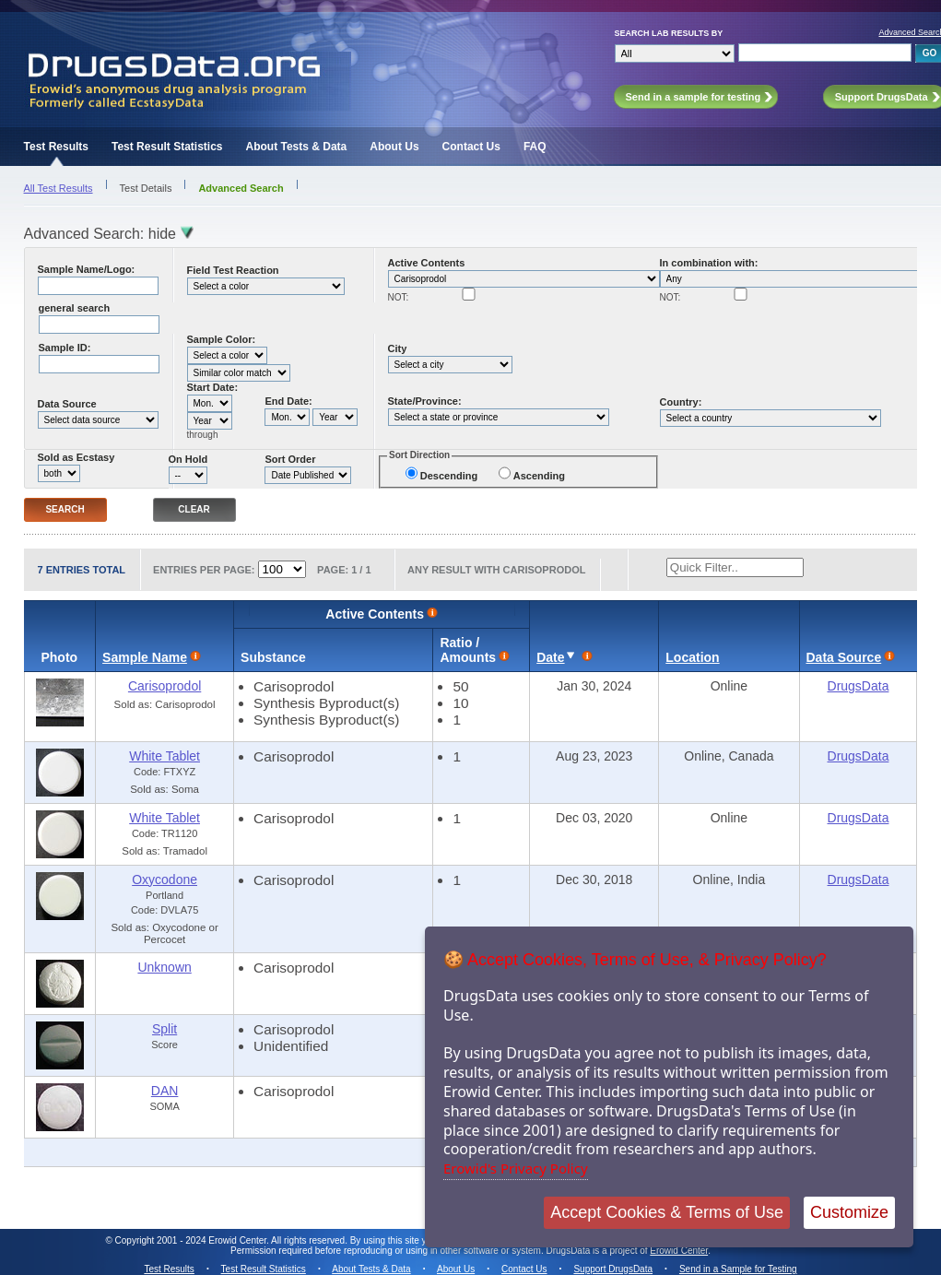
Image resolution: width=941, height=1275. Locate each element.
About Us (394, 146)
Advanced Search (240, 188)
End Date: (288, 401)
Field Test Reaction (233, 270)
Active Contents (426, 262)
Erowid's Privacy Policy (515, 1168)
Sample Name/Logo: (86, 269)
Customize (849, 1212)
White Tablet (164, 756)
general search (75, 307)
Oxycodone (164, 879)
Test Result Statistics (167, 146)
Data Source (67, 403)
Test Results (56, 146)
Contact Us (471, 146)
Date (550, 657)
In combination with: (709, 262)
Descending (448, 475)
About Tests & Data (296, 146)
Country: (681, 401)
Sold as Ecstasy (76, 457)
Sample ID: (65, 347)
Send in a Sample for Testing (738, 1269)
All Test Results (58, 188)
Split (164, 1028)
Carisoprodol (164, 686)
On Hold (188, 459)
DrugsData (858, 686)
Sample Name (144, 657)
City (397, 348)
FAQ (535, 146)
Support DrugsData (613, 1269)
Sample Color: (221, 339)
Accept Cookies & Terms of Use (666, 1212)
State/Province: (425, 401)
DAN (165, 1090)
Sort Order (290, 459)
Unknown (164, 967)
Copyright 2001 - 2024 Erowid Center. (192, 1240)
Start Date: (213, 387)
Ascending (539, 475)
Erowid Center (679, 1250)
